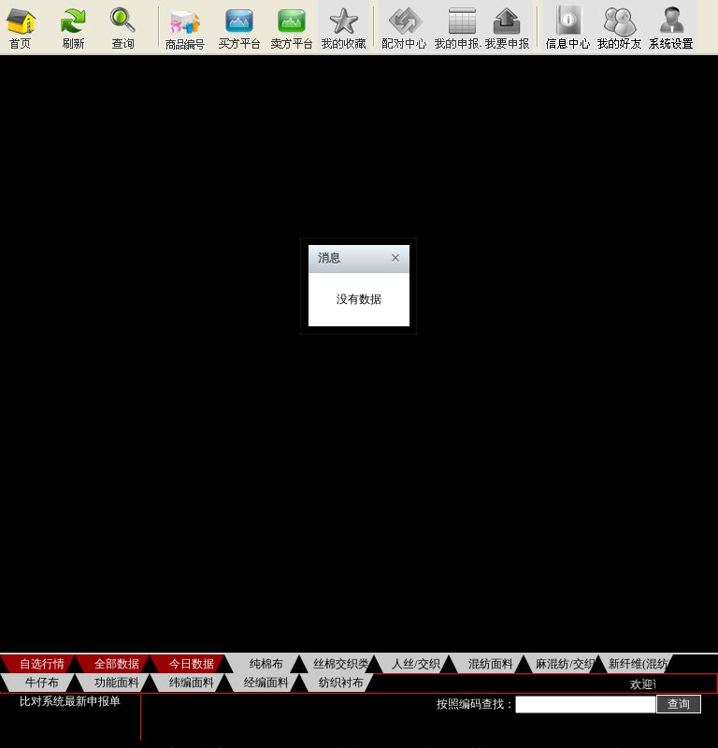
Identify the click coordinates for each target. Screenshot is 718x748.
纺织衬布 (341, 682)
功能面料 (116, 682)
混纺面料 (490, 663)
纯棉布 (266, 663)
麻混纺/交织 (565, 663)
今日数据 (191, 663)
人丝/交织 (415, 663)
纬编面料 (191, 682)
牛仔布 (42, 682)
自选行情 (42, 663)
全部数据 (116, 663)
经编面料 (266, 682)
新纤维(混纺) (640, 663)
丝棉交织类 (341, 663)
